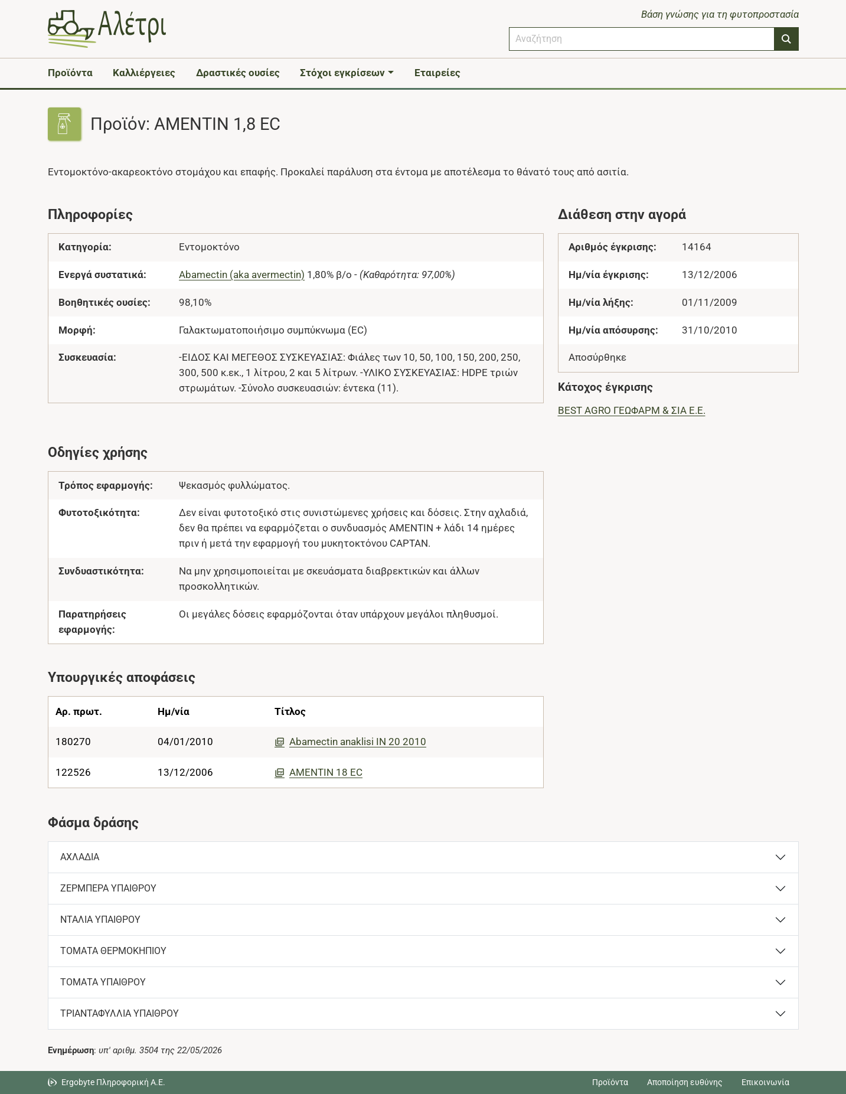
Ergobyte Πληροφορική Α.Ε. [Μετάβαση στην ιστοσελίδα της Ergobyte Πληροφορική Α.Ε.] (113, 1082)
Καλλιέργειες (144, 73)
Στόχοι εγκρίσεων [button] (342, 73)
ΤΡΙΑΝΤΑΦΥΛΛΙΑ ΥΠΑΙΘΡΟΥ (119, 1013)
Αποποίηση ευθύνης (685, 1082)
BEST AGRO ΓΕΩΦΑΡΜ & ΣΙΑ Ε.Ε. (631, 410)
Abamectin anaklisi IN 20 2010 (350, 741)
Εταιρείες (437, 73)
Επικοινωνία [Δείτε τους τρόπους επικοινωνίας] (765, 1082)
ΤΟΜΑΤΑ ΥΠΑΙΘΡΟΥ (103, 982)
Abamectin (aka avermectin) (242, 274)
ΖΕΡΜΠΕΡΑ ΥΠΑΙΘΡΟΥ (108, 888)
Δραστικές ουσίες (238, 73)
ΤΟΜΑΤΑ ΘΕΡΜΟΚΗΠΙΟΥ (113, 950)
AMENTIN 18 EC (318, 772)
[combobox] (642, 39)
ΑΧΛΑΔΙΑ (79, 857)
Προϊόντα (70, 73)
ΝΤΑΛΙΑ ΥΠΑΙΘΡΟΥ (100, 919)
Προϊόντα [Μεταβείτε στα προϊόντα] (610, 1082)
